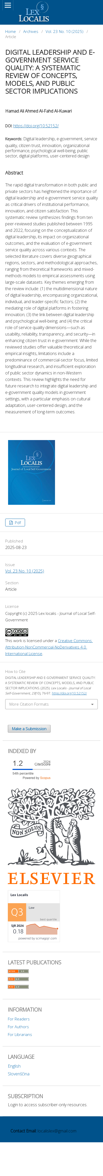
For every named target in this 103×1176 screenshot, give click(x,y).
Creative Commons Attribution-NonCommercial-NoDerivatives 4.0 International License (49, 647)
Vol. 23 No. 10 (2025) (64, 31)
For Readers (19, 1018)
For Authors (18, 1026)
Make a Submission (29, 728)
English (14, 1066)
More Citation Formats (29, 704)
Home (10, 31)
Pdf (17, 522)
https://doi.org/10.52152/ (36, 126)
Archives (30, 31)
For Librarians (20, 1034)
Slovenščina (18, 1074)
